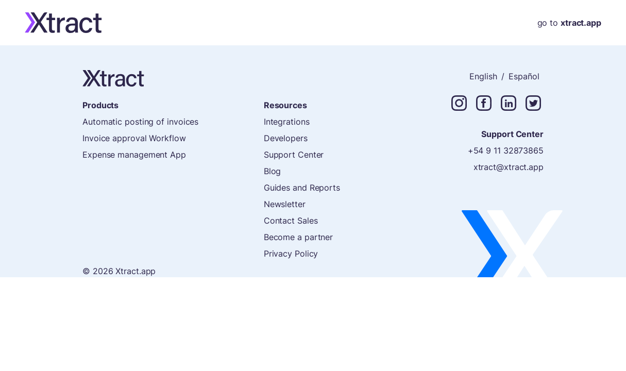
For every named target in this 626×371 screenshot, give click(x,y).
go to (569, 23)
